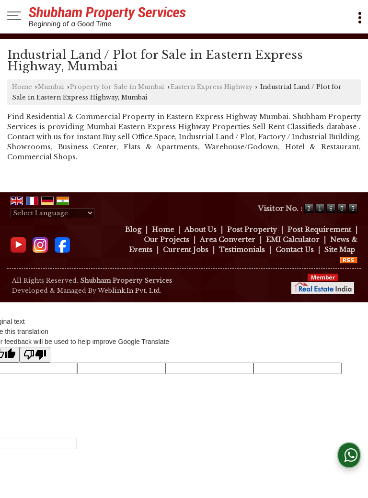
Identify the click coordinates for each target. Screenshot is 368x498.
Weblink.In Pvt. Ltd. (129, 290)
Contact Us (295, 249)
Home (22, 86)
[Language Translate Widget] (52, 213)
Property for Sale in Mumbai (117, 86)
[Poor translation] (35, 355)
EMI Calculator (293, 239)
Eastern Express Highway (212, 86)
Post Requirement (319, 229)
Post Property (252, 229)
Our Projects (166, 239)
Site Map (339, 249)
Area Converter (227, 239)
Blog (133, 229)
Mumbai (51, 86)
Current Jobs (185, 249)
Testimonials (242, 249)
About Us (200, 229)
